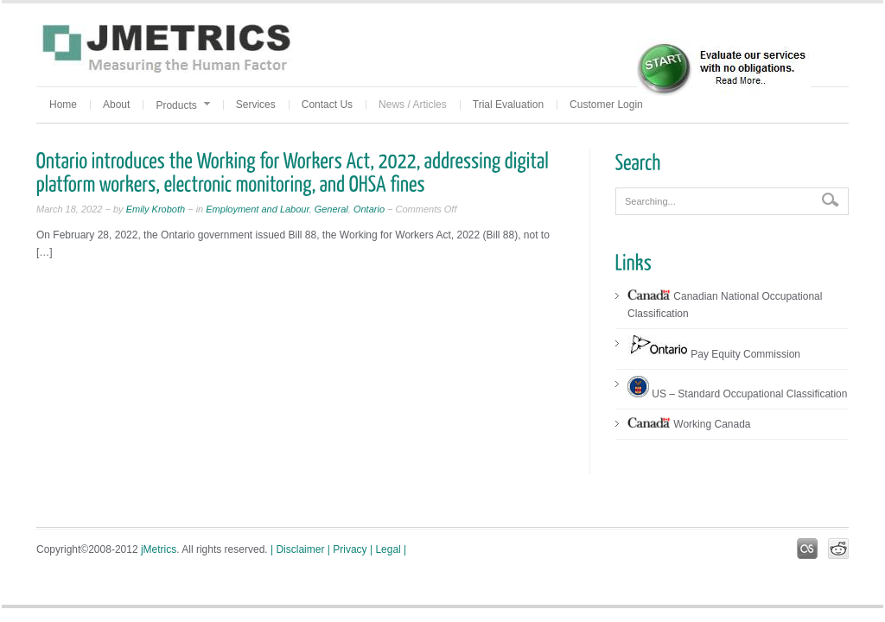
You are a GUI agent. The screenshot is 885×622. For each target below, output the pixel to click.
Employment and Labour (257, 209)
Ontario (369, 209)
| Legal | (388, 549)
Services (256, 104)
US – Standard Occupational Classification (737, 394)
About (116, 104)
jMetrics (158, 549)
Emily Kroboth (155, 209)
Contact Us (327, 104)
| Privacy (347, 549)
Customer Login (606, 104)
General (331, 209)
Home (63, 104)
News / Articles (413, 104)
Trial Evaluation (508, 104)
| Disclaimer (297, 549)
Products (182, 105)
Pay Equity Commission (713, 354)
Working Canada (689, 424)
